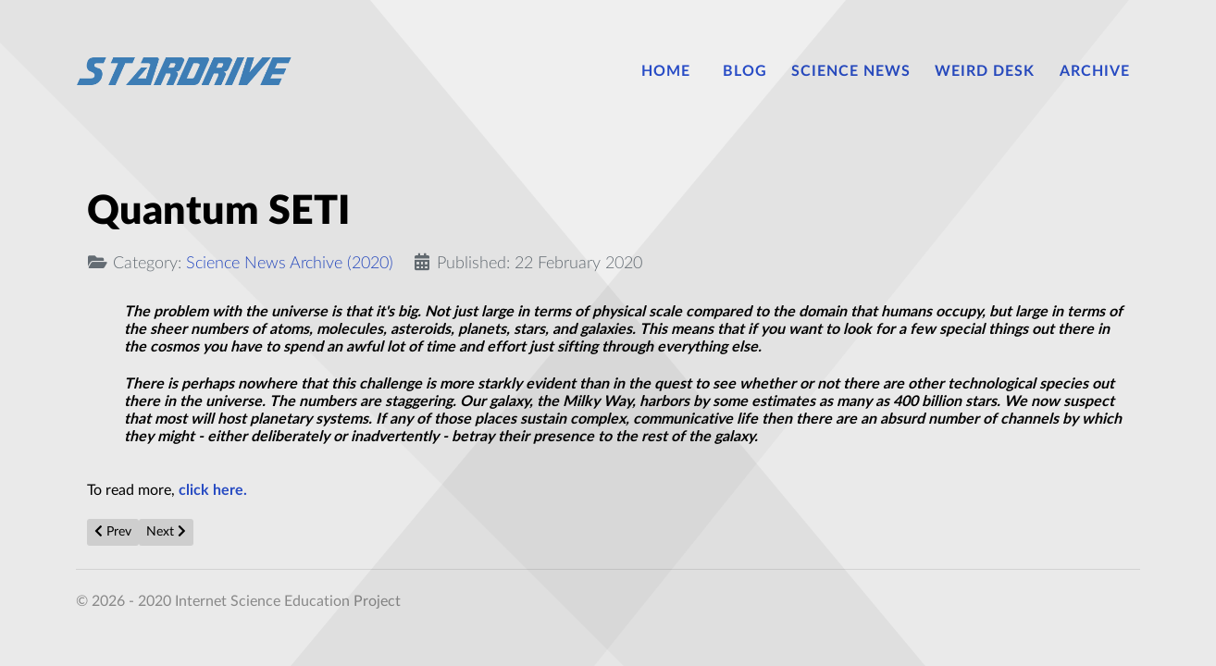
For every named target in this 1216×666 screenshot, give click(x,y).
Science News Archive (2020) (289, 263)
